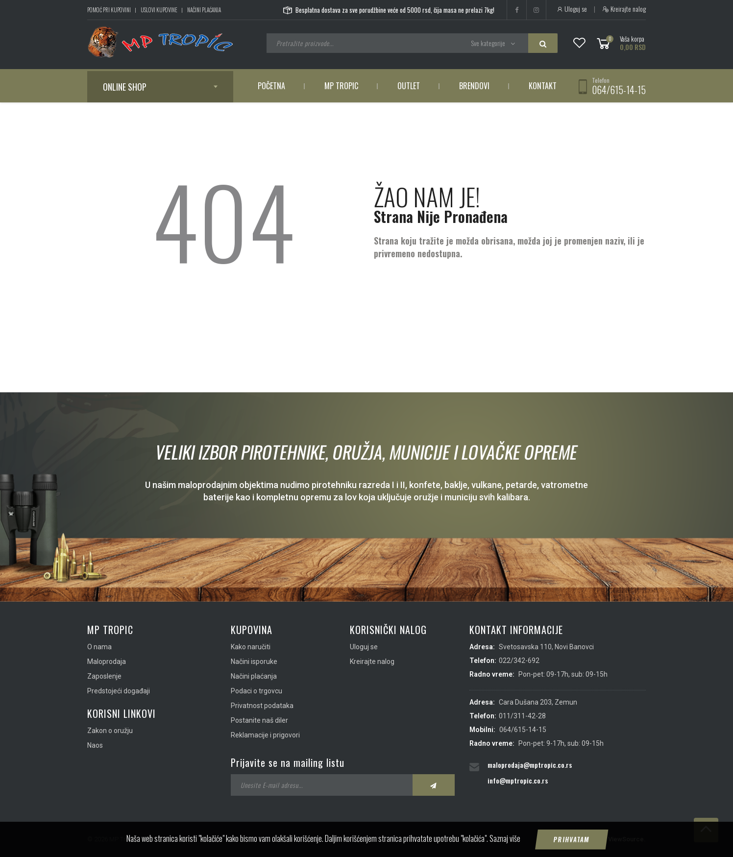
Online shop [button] (125, 86)
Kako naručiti (250, 647)
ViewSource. (627, 839)
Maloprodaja (106, 661)
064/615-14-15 (619, 89)
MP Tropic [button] (341, 86)
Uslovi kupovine (159, 10)
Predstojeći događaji (118, 691)
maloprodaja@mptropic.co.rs (530, 764)
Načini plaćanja (204, 10)
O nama (99, 647)
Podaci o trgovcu (256, 691)
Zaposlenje (104, 676)
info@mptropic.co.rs (518, 780)
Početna (271, 86)
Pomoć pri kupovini (109, 10)
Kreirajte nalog (624, 9)
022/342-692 (519, 660)
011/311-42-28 (522, 716)
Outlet (408, 86)
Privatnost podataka (262, 706)
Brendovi (474, 86)
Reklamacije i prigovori (265, 735)
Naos (95, 745)
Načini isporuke (254, 661)
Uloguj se (571, 9)
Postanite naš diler (259, 720)
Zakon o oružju (110, 731)
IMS (595, 839)
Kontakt (543, 86)
